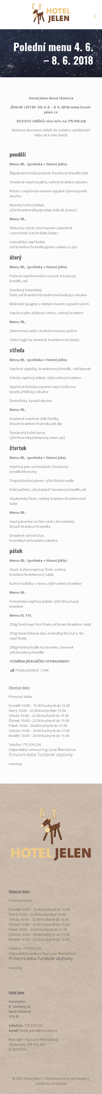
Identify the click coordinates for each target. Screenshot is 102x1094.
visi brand (58, 1083)
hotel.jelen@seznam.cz (38, 1030)
